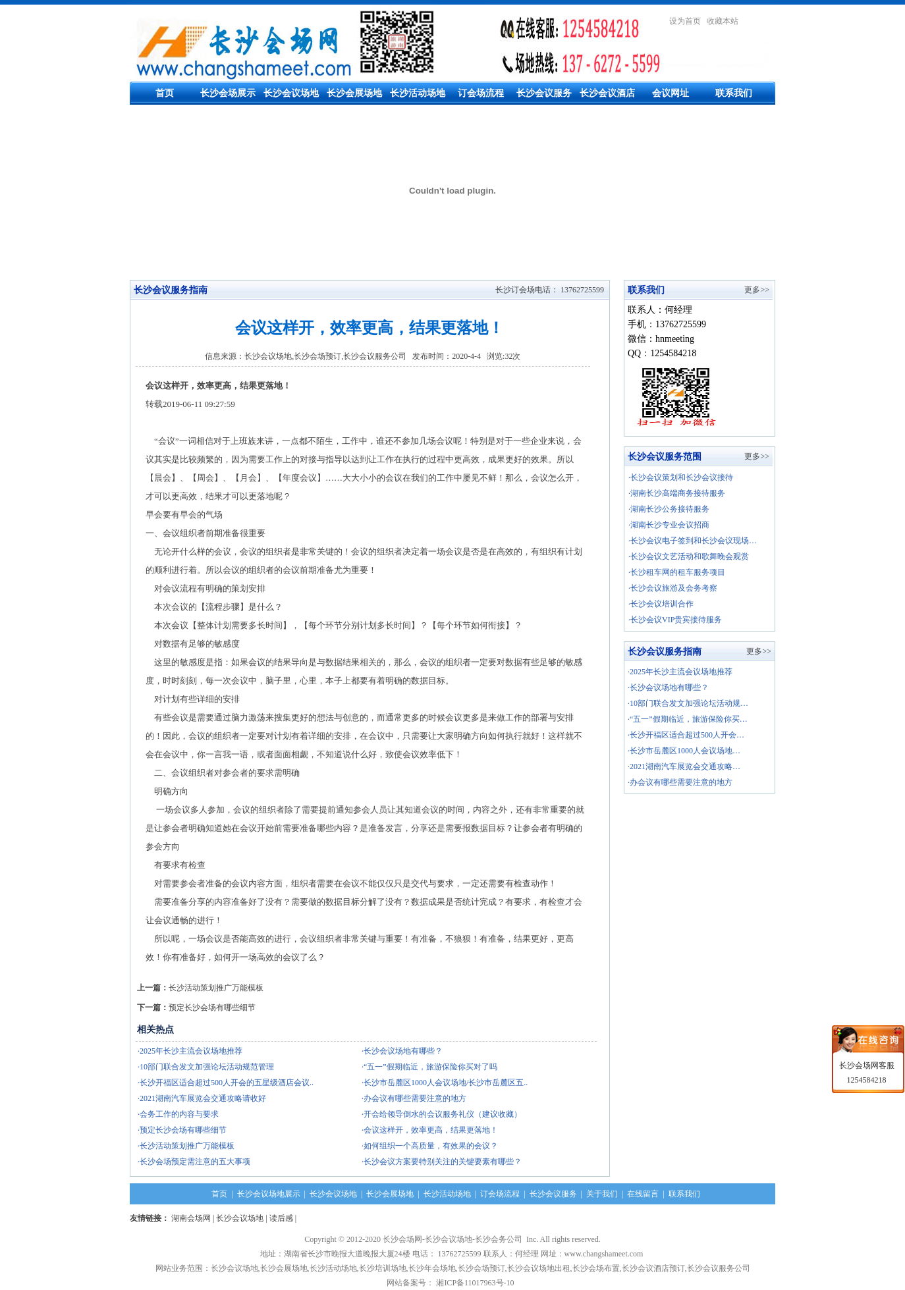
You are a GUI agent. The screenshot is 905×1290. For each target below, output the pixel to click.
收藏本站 (722, 21)
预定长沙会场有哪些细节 (212, 1007)
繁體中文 (759, 21)
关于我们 (602, 1193)
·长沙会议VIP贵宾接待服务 (675, 619)
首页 (164, 93)
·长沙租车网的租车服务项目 (676, 572)
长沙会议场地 (291, 93)
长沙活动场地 (417, 93)
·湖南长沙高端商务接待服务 (676, 493)
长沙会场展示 (228, 93)
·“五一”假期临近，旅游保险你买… (688, 719)
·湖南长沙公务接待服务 (668, 509)
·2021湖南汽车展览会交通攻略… (684, 766)
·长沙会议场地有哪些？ (668, 687)
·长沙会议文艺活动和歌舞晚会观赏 (688, 556)
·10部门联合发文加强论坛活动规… (688, 703)
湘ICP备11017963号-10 (477, 1282)
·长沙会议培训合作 (661, 603)
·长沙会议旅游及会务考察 (672, 588)
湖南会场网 (191, 1218)
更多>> (756, 289)
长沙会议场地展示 (268, 1193)
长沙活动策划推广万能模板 (216, 987)
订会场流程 (481, 93)
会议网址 (670, 93)
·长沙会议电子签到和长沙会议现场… (692, 540)
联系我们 (733, 93)
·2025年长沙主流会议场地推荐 (680, 671)
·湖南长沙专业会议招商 (668, 524)
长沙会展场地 (354, 93)
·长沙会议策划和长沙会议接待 (680, 477)
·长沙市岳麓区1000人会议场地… (684, 750)
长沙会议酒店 (607, 93)
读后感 (281, 1218)
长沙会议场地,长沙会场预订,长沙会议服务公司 (325, 356)
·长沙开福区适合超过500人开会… (686, 734)
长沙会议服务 (544, 93)
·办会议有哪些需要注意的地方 (680, 782)
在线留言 (643, 1193)
